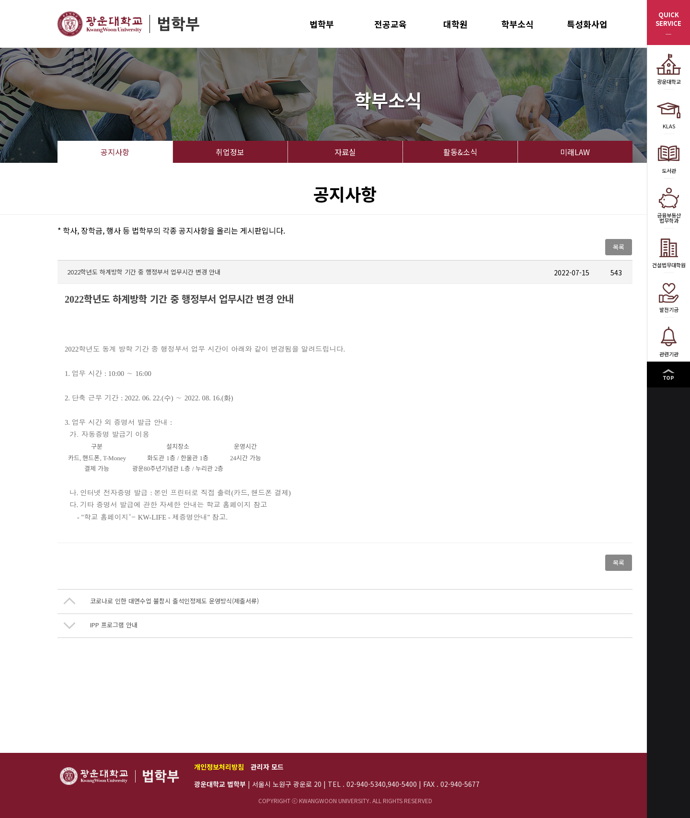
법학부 (322, 24)
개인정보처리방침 (219, 767)
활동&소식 (460, 152)
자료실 (345, 152)
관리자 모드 (267, 767)
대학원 (455, 24)
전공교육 (390, 24)
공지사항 (115, 152)
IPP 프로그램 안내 (114, 624)
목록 (618, 246)
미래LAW (575, 152)
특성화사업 (587, 24)
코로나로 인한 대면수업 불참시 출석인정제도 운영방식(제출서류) (174, 600)
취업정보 (230, 152)
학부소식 (517, 24)
